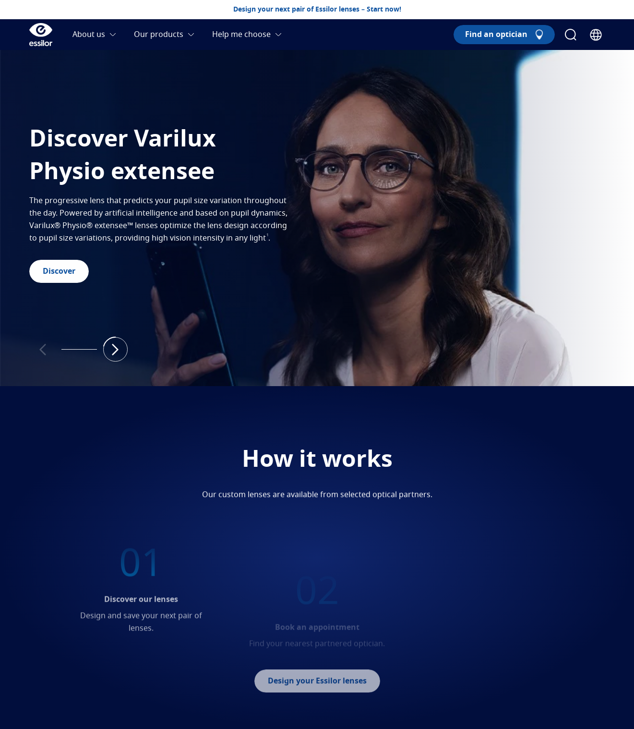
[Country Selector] (596, 35)
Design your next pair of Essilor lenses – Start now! (317, 9)
